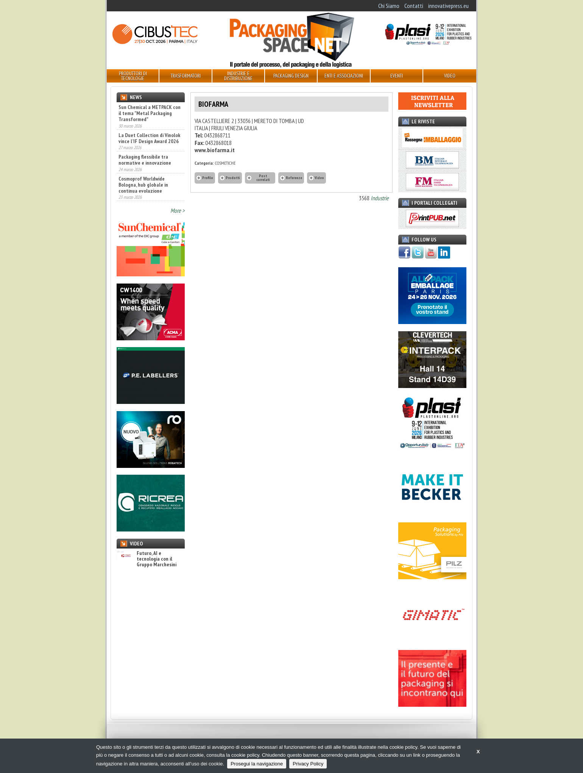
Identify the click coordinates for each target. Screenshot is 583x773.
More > (177, 210)
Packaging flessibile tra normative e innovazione (144, 160)
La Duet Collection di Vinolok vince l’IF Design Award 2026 (149, 138)
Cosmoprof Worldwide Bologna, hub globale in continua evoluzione (143, 185)
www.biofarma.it (215, 150)
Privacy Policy (308, 764)
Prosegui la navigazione (257, 764)
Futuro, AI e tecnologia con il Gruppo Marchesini (146, 559)
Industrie (380, 198)
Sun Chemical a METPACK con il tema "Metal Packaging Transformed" (149, 113)
